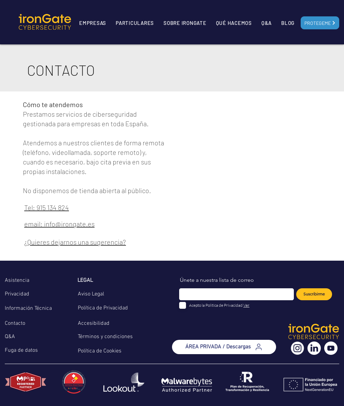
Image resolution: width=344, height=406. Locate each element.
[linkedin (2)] (314, 348)
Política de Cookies (99, 351)
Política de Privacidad (103, 308)
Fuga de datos (21, 350)
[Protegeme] (320, 22)
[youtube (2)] (331, 348)
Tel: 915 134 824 (46, 207)
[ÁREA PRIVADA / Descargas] (224, 347)
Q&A (10, 336)
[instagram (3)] (297, 348)
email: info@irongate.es (59, 224)
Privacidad (17, 294)
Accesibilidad (94, 323)
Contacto (15, 323)
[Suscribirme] (314, 294)
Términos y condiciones (105, 336)
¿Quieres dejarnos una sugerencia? (75, 242)
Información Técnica (28, 308)
